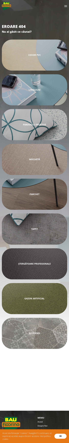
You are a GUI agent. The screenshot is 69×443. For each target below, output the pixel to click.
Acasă (40, 421)
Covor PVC (34, 54)
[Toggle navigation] (65, 6)
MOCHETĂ (34, 159)
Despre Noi (42, 426)
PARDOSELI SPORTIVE (34, 124)
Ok (60, 436)
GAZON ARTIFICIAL (34, 298)
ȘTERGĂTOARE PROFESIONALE (34, 263)
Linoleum (34, 89)
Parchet (34, 194)
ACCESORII (34, 333)
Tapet (34, 228)
